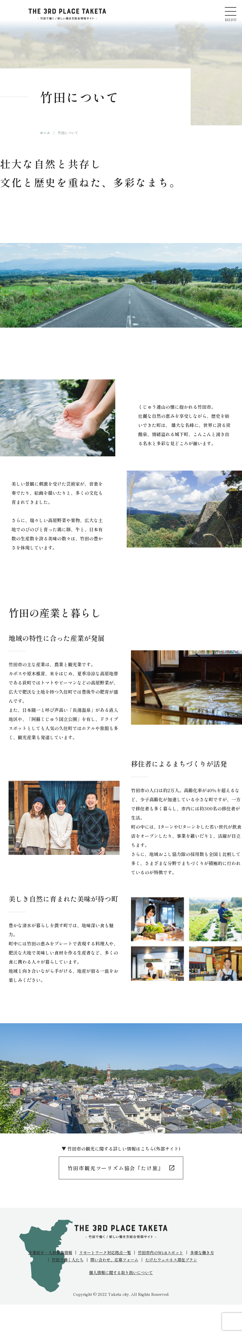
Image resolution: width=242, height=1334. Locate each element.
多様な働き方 (202, 1252)
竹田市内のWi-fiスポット (160, 1252)
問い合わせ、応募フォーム (114, 1260)
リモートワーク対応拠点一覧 (105, 1252)
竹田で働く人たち (68, 1260)
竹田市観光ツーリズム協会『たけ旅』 (116, 1168)
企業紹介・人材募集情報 (50, 1252)
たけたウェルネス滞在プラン (171, 1260)
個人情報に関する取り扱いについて (121, 1272)
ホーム (45, 132)
